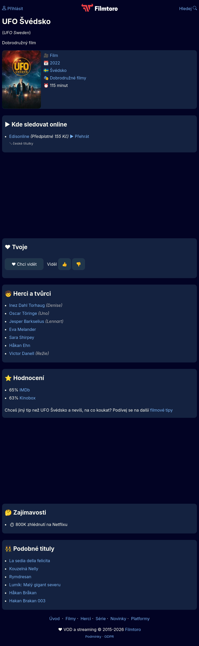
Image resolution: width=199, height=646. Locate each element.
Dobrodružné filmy (68, 77)
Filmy (71, 618)
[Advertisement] (99, 195)
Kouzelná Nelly (23, 568)
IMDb (24, 389)
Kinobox (28, 397)
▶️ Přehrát (79, 136)
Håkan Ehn (19, 345)
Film (54, 55)
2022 (55, 62)
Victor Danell (21, 353)
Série (101, 618)
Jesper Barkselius (26, 321)
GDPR (109, 636)
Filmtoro (133, 629)
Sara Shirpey (21, 337)
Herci (86, 618)
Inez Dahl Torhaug (27, 305)
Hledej (188, 8)
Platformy (140, 618)
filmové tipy (161, 410)
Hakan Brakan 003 (27, 600)
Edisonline (19, 136)
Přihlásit (12, 8)
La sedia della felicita (29, 560)
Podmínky (93, 636)
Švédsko (58, 70)
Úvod (55, 618)
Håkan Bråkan (23, 592)
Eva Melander (22, 329)
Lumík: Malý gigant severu (35, 584)
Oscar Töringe (23, 313)
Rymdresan (20, 576)
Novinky (118, 618)
